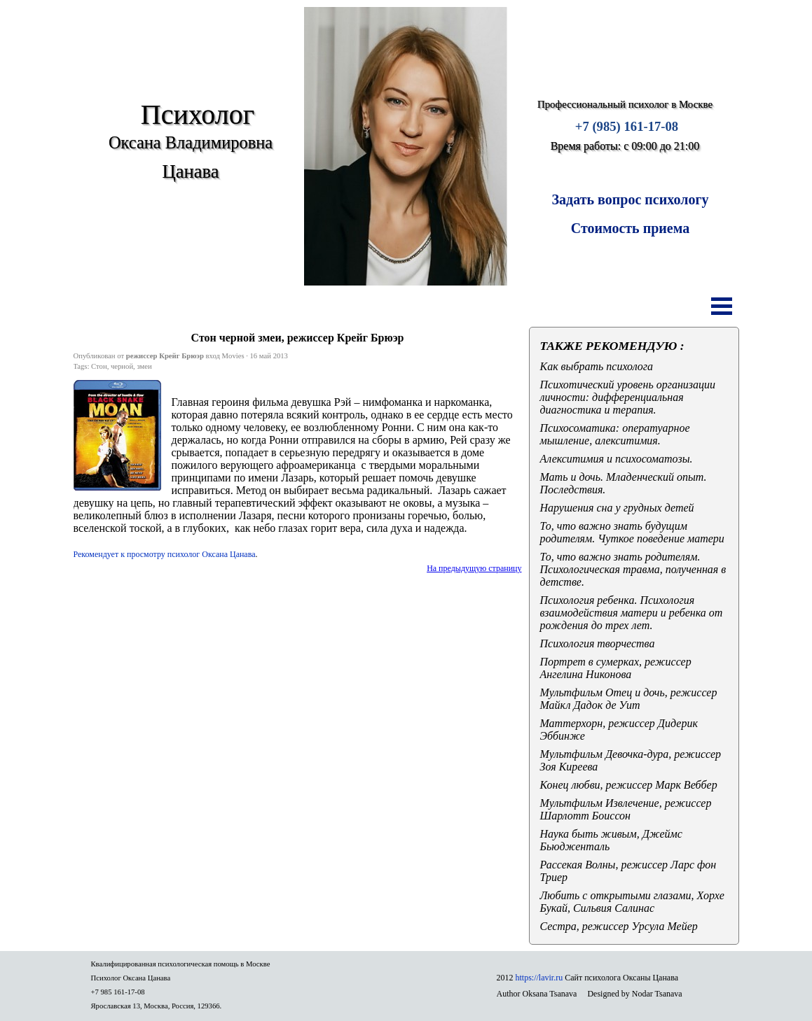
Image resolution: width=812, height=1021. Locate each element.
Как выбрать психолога (597, 366)
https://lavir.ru (539, 978)
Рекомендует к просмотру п (165, 554)
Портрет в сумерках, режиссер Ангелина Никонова (615, 668)
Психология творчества (597, 643)
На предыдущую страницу (474, 568)
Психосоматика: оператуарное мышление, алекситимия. (615, 434)
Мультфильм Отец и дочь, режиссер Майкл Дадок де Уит (628, 698)
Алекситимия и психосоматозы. (616, 459)
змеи (144, 366)
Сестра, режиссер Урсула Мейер (619, 926)
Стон (99, 366)
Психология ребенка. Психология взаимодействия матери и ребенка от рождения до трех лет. (631, 612)
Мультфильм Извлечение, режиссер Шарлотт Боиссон (626, 809)
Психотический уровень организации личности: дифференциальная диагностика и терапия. (628, 397)
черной (122, 366)
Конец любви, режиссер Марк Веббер (628, 785)
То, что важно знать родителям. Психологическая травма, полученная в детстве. (633, 569)
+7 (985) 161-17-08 (626, 126)
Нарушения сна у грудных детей (617, 508)
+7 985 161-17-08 (118, 992)
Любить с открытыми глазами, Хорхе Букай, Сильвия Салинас (632, 901)
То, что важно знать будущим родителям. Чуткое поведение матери (632, 532)
